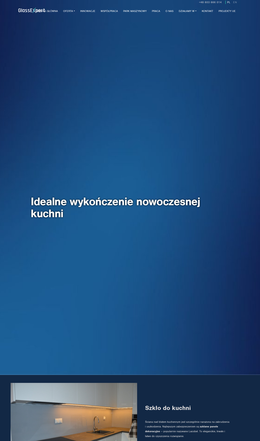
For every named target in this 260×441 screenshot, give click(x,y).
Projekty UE (227, 11)
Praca (156, 11)
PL (228, 2)
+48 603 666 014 (210, 2)
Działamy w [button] (187, 11)
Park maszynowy (135, 11)
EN (235, 2)
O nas (169, 11)
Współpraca (109, 11)
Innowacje (87, 11)
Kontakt (207, 11)
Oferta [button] (68, 11)
